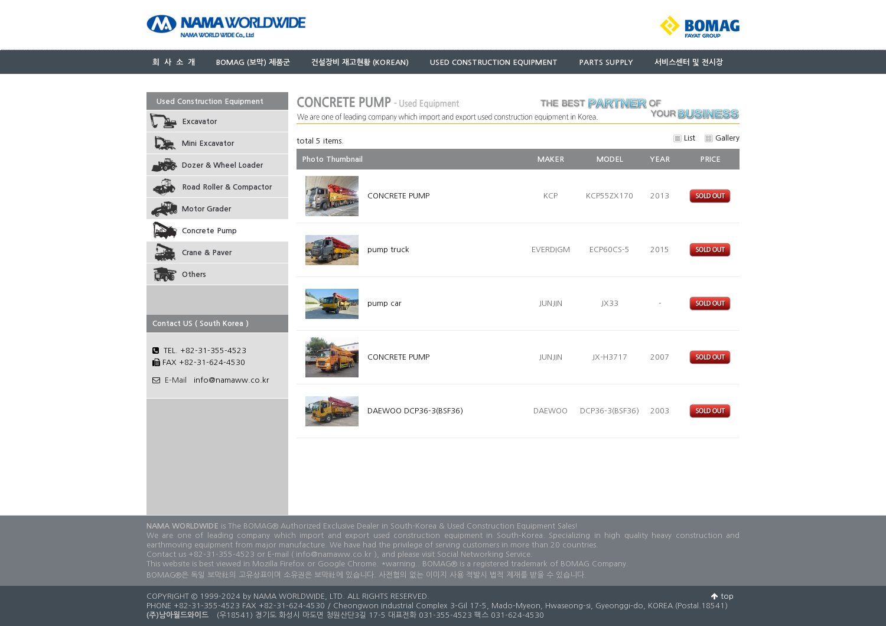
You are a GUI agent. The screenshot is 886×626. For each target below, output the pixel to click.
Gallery (722, 138)
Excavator (199, 121)
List (684, 138)
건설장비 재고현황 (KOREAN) (360, 62)
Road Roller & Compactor (227, 187)
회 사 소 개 (173, 62)
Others (194, 274)
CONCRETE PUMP (399, 196)
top (722, 596)
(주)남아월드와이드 (177, 615)
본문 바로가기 (0, 0)
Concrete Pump (209, 230)
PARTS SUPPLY (606, 62)
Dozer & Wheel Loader (222, 165)
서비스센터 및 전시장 (688, 62)
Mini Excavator (208, 143)
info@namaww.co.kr (231, 380)
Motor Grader (206, 209)
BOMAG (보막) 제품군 (253, 62)
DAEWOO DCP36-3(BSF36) (416, 411)
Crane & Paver (207, 252)
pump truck (389, 249)
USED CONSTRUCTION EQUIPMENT (494, 62)
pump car (385, 303)
